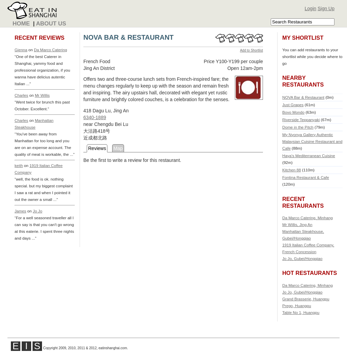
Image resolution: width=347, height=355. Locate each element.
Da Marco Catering (50, 50)
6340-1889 (94, 117)
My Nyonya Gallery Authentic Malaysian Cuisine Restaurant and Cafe (312, 141)
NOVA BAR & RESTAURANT (128, 37)
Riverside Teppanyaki (301, 119)
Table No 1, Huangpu (301, 312)
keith (19, 165)
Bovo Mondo (293, 112)
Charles (21, 95)
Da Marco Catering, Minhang (307, 218)
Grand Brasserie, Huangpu (305, 299)
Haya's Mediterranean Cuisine (308, 155)
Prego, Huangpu (296, 305)
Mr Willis (42, 95)
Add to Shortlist (251, 50)
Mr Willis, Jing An (297, 224)
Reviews (97, 148)
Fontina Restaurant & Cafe (305, 177)
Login (310, 8)
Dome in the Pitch (297, 127)
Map (118, 148)
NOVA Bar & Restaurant (303, 97)
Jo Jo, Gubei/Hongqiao (302, 258)
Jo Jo (37, 211)
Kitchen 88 (291, 170)
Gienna (21, 50)
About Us (51, 23)
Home (21, 23)
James (20, 211)
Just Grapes (293, 104)
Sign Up (326, 8)
